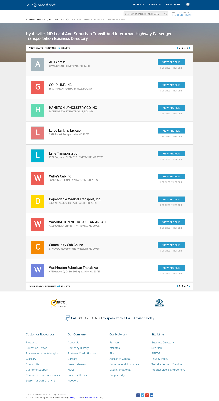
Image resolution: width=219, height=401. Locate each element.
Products (31, 342)
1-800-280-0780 (182, 15)
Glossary (31, 358)
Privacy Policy (159, 358)
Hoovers (73, 380)
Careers (72, 358)
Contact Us (32, 364)
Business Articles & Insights (42, 353)
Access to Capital (120, 358)
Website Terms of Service (166, 364)
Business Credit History (82, 353)
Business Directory (162, 342)
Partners (115, 342)
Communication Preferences (43, 375)
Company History (78, 348)
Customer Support (37, 369)
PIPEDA (155, 353)
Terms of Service (91, 398)
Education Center (36, 348)
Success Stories (77, 375)
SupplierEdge (118, 375)
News (71, 369)
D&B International (120, 369)
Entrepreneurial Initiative (124, 364)
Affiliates (115, 348)
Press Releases (77, 364)
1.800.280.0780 (89, 318)
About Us (73, 342)
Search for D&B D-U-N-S (40, 380)
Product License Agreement (168, 369)
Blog (112, 353)
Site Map (156, 348)
